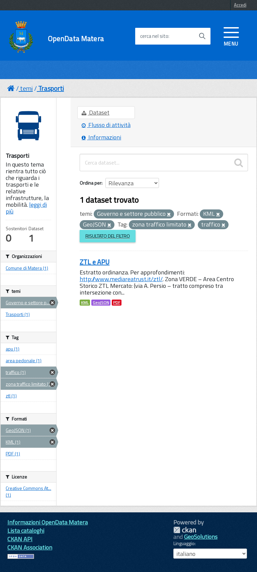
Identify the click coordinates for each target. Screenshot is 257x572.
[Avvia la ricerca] (202, 36)
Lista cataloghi (25, 530)
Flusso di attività (106, 124)
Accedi (240, 5)
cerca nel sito (154, 36)
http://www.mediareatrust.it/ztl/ (121, 278)
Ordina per (90, 182)
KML (85, 303)
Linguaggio (183, 543)
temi (26, 88)
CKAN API (19, 539)
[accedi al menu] (231, 36)
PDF (116, 303)
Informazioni (101, 137)
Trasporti (51, 88)
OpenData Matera (76, 38)
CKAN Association (29, 547)
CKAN (184, 529)
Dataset (95, 112)
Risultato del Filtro (107, 236)
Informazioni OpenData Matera (47, 522)
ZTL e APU (94, 262)
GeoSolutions (201, 536)
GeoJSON (101, 303)
